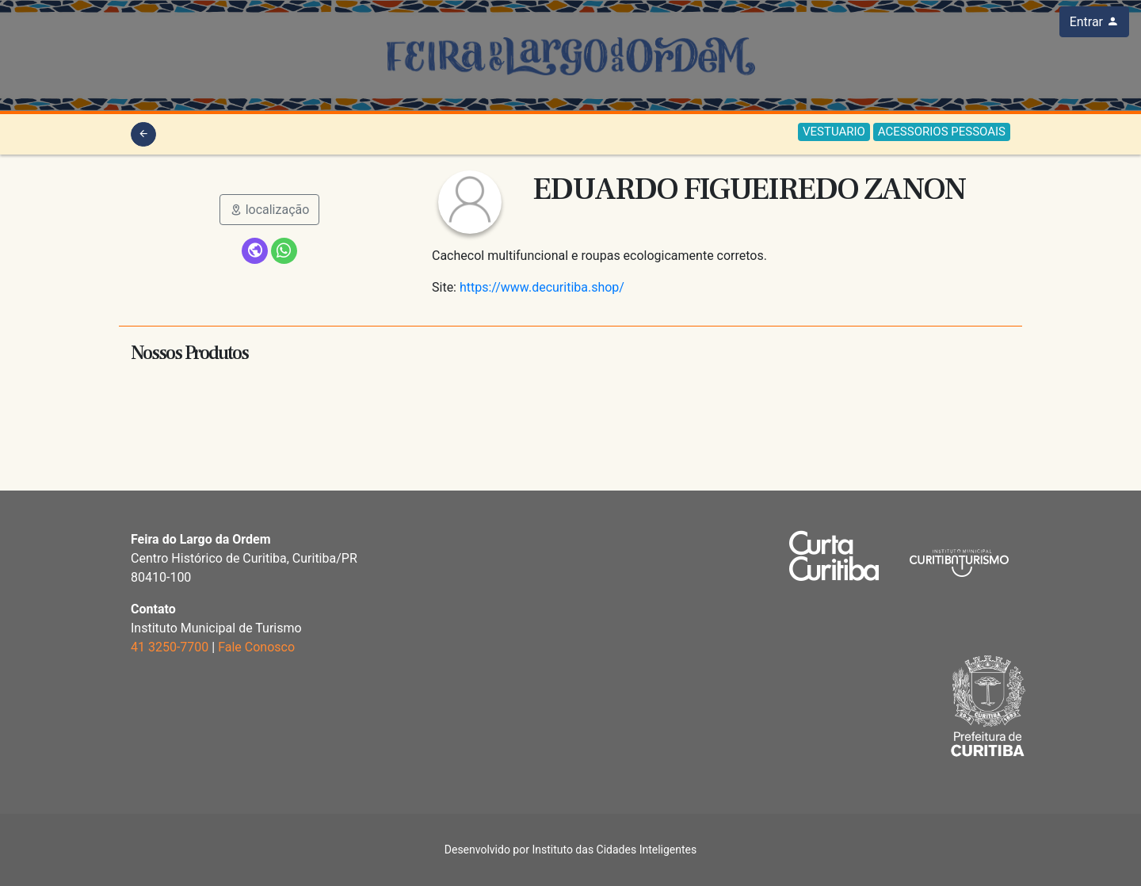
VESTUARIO (834, 131)
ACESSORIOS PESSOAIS (942, 131)
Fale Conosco (256, 647)
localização (270, 209)
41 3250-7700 (169, 647)
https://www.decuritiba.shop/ (542, 287)
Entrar (1094, 21)
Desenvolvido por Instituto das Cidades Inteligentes (570, 849)
